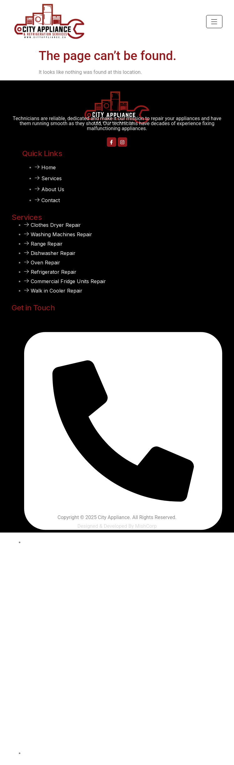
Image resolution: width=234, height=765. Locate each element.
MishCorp (146, 526)
